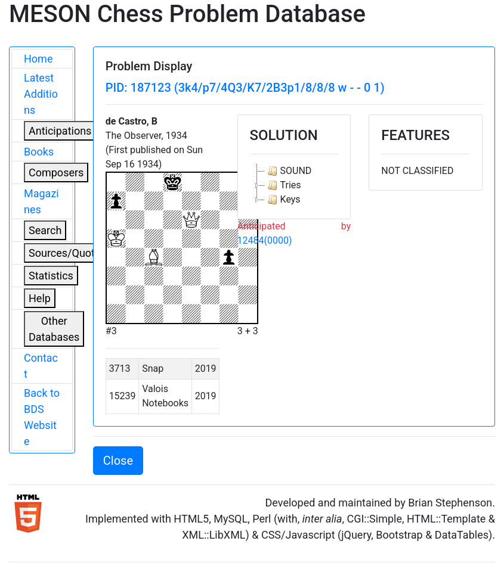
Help (40, 298)
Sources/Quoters (69, 253)
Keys (283, 199)
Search (45, 230)
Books (39, 151)
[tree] (294, 185)
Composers (56, 172)
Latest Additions (41, 94)
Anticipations (60, 131)
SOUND (288, 171)
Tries (283, 185)
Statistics (51, 275)
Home (38, 58)
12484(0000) (264, 240)
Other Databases (54, 329)
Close (118, 460)
